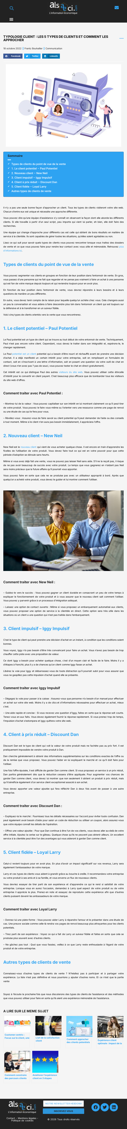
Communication (53, 48)
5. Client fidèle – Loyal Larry (28, 186)
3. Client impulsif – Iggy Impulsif (31, 177)
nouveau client (29, 446)
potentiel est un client (24, 353)
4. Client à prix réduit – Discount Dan (34, 182)
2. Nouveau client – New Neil (29, 173)
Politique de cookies (22, 1120)
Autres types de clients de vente (31, 191)
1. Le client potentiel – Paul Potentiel (34, 168)
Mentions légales (27, 1118)
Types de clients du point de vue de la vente (38, 164)
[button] (11, 19)
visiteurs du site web (71, 372)
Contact (10, 1118)
